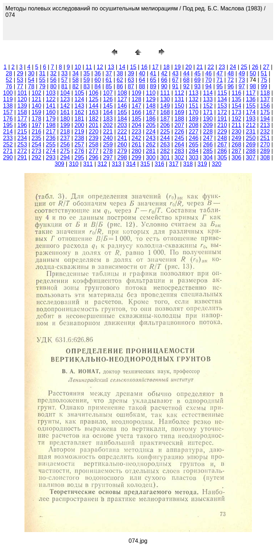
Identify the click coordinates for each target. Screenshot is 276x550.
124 (79, 99)
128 (136, 99)
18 (166, 67)
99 (264, 86)
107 (108, 93)
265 (193, 144)
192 (237, 119)
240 (108, 138)
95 (219, 86)
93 (197, 86)
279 (122, 151)
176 (8, 119)
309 (59, 164)
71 (219, 80)
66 (164, 80)
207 (179, 125)
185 (136, 119)
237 (65, 138)
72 (230, 80)
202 (108, 125)
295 (79, 157)
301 (165, 157)
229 (222, 132)
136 (251, 99)
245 (179, 138)
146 (122, 106)
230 (237, 132)
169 (179, 112)
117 (251, 93)
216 (36, 132)
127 (122, 99)
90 (164, 86)
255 (51, 144)
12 (100, 67)
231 (251, 132)
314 (131, 164)
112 (179, 93)
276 (79, 151)
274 (51, 151)
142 (65, 106)
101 (22, 93)
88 (142, 86)
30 (31, 73)
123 (65, 99)
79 (42, 86)
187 (165, 119)
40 (142, 73)
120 (22, 99)
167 (151, 112)
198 (51, 125)
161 (65, 112)
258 (93, 144)
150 (179, 106)
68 (186, 80)
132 (193, 99)
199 (65, 125)
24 (233, 67)
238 (79, 138)
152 (208, 106)
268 (237, 144)
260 (122, 144)
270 (265, 144)
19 (177, 67)
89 (153, 86)
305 (222, 157)
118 (265, 93)
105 (79, 93)
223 (136, 132)
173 (237, 112)
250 (251, 138)
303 (193, 157)
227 (193, 132)
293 (51, 157)
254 (36, 144)
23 (221, 67)
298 (122, 157)
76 (9, 86)
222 (122, 132)
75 (264, 80)
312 (102, 164)
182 (93, 119)
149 (165, 106)
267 (222, 144)
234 (22, 138)
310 (74, 164)
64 (142, 80)
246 (193, 138)
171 (208, 112)
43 (175, 73)
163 (93, 112)
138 (8, 106)
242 (136, 138)
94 (208, 86)
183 (108, 119)
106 (93, 93)
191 (222, 119)
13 (111, 67)
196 (22, 125)
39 (131, 73)
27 (266, 67)
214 (8, 132)
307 (251, 157)
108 (122, 93)
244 (165, 138)
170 (193, 112)
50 (253, 73)
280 (136, 151)
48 (230, 73)
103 (51, 93)
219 (79, 132)
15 (133, 67)
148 (151, 106)
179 (51, 119)
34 (75, 73)
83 (86, 86)
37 (109, 73)
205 (151, 125)
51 (264, 73)
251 (265, 138)
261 (136, 144)
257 (79, 144)
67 (175, 80)
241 (122, 138)
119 (8, 99)
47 (219, 73)
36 (98, 73)
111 (165, 93)
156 (265, 106)
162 (79, 112)
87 (131, 86)
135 (237, 99)
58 (75, 80)
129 (151, 99)
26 (255, 67)
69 (197, 80)
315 (145, 164)
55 (42, 80)
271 (8, 151)
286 (222, 151)
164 (108, 112)
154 (237, 106)
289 (265, 151)
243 (151, 138)
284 (193, 151)
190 (208, 119)
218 (65, 132)
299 (136, 157)
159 (36, 112)
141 (51, 106)
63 (131, 80)
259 (108, 144)
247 (208, 138)
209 (208, 125)
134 (222, 99)
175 (265, 112)
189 (193, 119)
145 (108, 106)
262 (151, 144)
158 (22, 112)
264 (179, 144)
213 (265, 125)
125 (93, 99)
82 (75, 86)
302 (179, 157)
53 (20, 80)
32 (53, 73)
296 (93, 157)
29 (20, 73)
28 (9, 73)
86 (120, 86)
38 (120, 73)
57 (64, 80)
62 (120, 80)
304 (208, 157)
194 (265, 119)
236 (51, 138)
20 (188, 67)
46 (208, 73)
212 (251, 125)
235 (36, 138)
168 (165, 112)
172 (222, 112)
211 (237, 125)
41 (153, 73)
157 (8, 112)
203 (122, 125)
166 (136, 112)
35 (86, 73)
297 (108, 157)
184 (122, 119)
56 (53, 80)
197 (36, 125)
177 (22, 119)
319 (202, 164)
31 (42, 73)
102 (36, 93)
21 (200, 67)
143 (79, 106)
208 (193, 125)
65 (153, 80)
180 (65, 119)
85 (109, 86)
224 (151, 132)
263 (165, 144)
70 (208, 80)
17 (155, 67)
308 (265, 157)
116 (237, 93)
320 (216, 164)
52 (9, 80)
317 (174, 164)
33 (64, 73)
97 (242, 86)
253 (22, 144)
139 (22, 106)
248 (222, 138)
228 (208, 132)
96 (230, 86)
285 (208, 151)
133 (208, 99)
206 (165, 125)
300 (151, 157)
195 (8, 125)
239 (93, 138)
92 (186, 86)
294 (65, 157)
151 (193, 106)
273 (36, 151)
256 (65, 144)
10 (77, 67)
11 (89, 67)
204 (136, 125)
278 (108, 151)
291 (22, 157)
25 (244, 67)
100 (8, 93)
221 (108, 132)
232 (265, 132)
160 (51, 112)
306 (237, 157)
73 (242, 80)
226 (179, 132)
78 (31, 86)
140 (36, 106)
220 (93, 132)
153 (222, 106)
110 (151, 93)
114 (208, 93)
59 (86, 80)
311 (88, 164)
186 (151, 119)
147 (136, 106)
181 (79, 119)
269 (251, 144)
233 (8, 138)
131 (179, 99)
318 (188, 164)
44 (186, 73)
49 (242, 73)
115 (222, 93)
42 (164, 73)
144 (93, 106)
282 (165, 151)
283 (179, 151)
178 (36, 119)
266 (208, 144)
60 (98, 80)
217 (51, 132)
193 (251, 119)
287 (237, 151)
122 (51, 99)
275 (65, 151)
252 (8, 144)
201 (93, 125)
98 (253, 86)
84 (98, 86)
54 (31, 80)
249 (237, 138)
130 (165, 99)
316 (159, 164)
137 (265, 99)
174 (251, 112)
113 (193, 93)
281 (151, 151)
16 (144, 67)
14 (122, 67)
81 (64, 86)
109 (136, 93)
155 (251, 106)
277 (93, 151)
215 (22, 132)
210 (222, 125)
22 (211, 67)
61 (109, 80)
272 (22, 151)
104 (65, 93)
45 (197, 73)
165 (122, 112)
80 (53, 86)
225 (165, 132)
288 (251, 151)
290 (8, 157)
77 (20, 86)
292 (36, 157)
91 (175, 86)
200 (79, 125)
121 (36, 99)
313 (116, 164)
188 (179, 119)
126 (108, 99)
